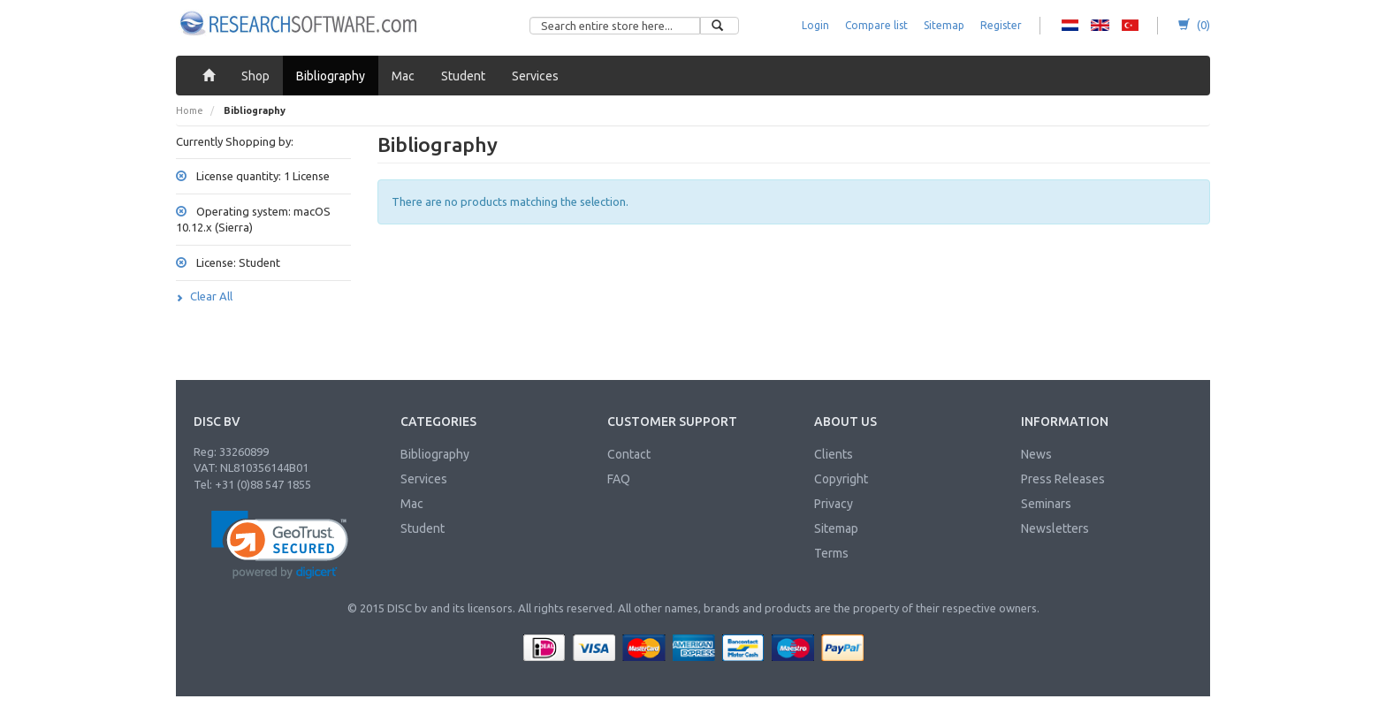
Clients (833, 454)
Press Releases (1063, 479)
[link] (280, 545)
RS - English (1100, 25)
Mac (411, 504)
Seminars (1046, 504)
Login (815, 25)
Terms (831, 553)
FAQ (618, 479)
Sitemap (944, 25)
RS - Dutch (1070, 25)
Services (423, 479)
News (1036, 454)
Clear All (204, 296)
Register (1001, 25)
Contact (629, 454)
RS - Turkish (1130, 25)
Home (189, 110)
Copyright (841, 479)
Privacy (833, 504)
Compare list (876, 25)
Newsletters (1055, 528)
